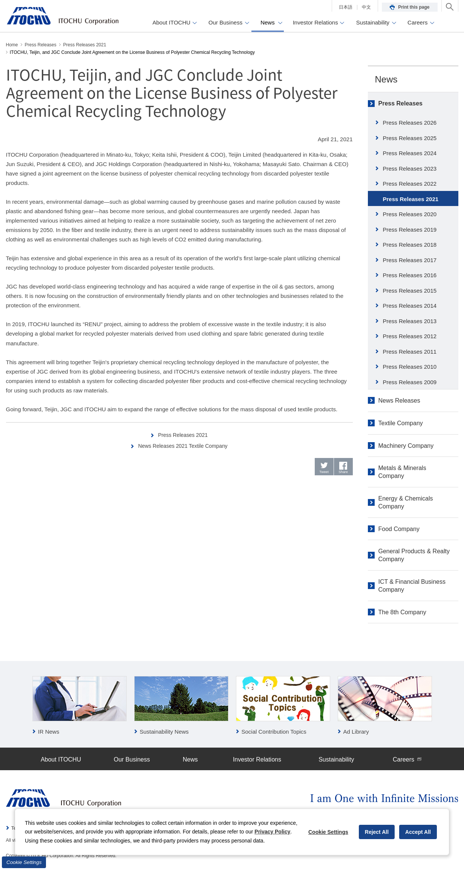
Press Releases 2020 (410, 214)
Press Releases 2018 (410, 244)
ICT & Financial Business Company (412, 585)
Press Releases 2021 (183, 435)
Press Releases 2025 (410, 138)
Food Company (399, 529)
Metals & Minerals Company (402, 472)
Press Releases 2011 (410, 351)
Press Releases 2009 (410, 382)
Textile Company (400, 423)
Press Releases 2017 (410, 260)
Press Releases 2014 (410, 305)
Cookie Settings (23, 862)
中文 (366, 7)
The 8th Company (402, 612)
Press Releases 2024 (410, 153)
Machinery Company (406, 446)
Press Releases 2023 (410, 168)
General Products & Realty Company (414, 555)
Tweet (324, 473)
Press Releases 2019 (410, 229)
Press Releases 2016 (410, 275)
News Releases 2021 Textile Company (183, 446)
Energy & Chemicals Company (405, 502)
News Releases (399, 400)
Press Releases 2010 (410, 366)
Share (343, 473)
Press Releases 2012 (410, 336)
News (386, 79)
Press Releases (400, 103)
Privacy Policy (272, 832)
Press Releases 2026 (410, 122)
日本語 (345, 7)
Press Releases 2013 (410, 321)
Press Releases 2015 (410, 290)
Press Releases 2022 (410, 183)
